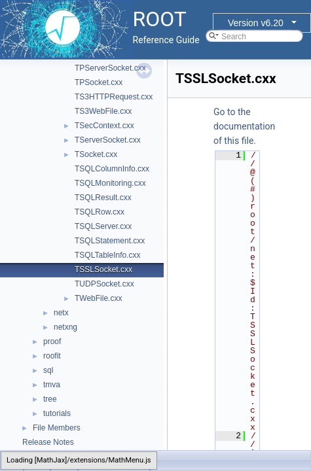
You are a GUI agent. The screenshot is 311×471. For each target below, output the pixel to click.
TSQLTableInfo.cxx (108, 255)
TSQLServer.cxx (103, 226)
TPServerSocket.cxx (110, 68)
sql (48, 370)
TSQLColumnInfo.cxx (112, 168)
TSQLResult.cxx (103, 197)
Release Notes (48, 442)
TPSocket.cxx (98, 82)
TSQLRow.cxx (99, 212)
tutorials (57, 413)
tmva (51, 384)
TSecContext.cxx (104, 125)
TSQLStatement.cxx (110, 240)
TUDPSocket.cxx (104, 283)
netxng (65, 327)
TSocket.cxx (96, 154)
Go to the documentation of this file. (244, 126)
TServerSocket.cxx (108, 140)
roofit (52, 355)
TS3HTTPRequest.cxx (114, 96)
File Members (57, 427)
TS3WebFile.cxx (103, 111)
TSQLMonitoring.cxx (110, 183)
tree (50, 399)
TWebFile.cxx (98, 298)
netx (61, 312)
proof (52, 341)
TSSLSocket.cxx (103, 269)
